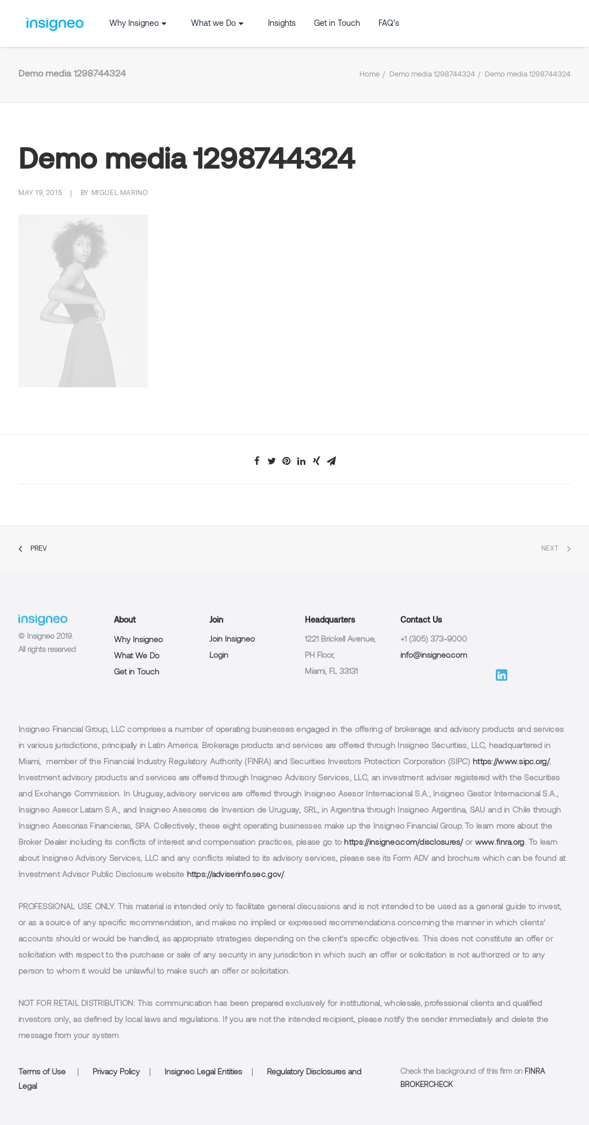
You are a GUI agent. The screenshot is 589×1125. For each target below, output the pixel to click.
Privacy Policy (116, 1072)
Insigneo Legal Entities (203, 1072)
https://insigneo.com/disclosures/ (403, 842)
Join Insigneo (232, 639)
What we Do (218, 24)
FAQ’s (388, 24)
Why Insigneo (139, 24)
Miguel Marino (119, 193)
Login (218, 655)
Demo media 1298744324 (432, 74)
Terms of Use (42, 1072)
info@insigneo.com (433, 655)
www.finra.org (500, 842)
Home (369, 74)
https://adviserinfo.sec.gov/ (235, 875)
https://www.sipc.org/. (512, 762)
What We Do (136, 656)
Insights (282, 24)
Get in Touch (337, 24)
